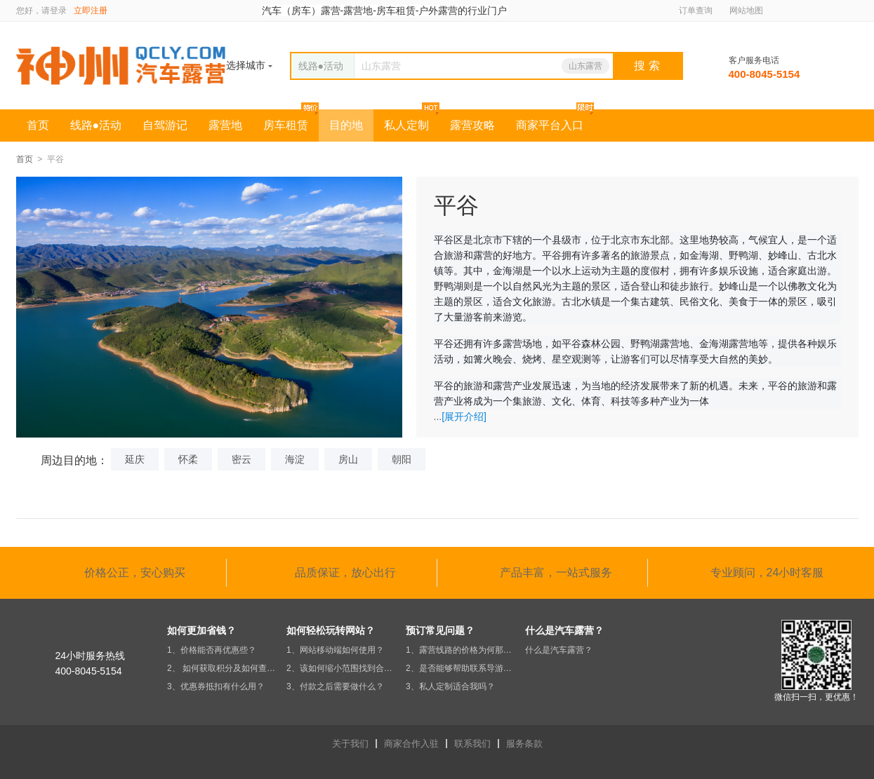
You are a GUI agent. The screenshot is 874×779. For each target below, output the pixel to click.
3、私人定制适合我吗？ (450, 686)
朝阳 (401, 459)
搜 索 (646, 66)
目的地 (346, 125)
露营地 (225, 125)
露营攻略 (472, 125)
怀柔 (188, 459)
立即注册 (90, 10)
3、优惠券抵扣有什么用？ (216, 686)
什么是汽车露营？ (564, 630)
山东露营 (585, 66)
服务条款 (524, 743)
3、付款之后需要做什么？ (335, 686)
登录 (58, 10)
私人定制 (406, 125)
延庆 (135, 459)
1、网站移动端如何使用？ (335, 650)
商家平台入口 (549, 125)
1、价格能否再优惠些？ (211, 650)
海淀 (295, 459)
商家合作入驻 (411, 743)
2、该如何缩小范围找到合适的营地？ (342, 668)
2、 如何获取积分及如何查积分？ (223, 668)
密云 (241, 459)
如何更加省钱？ (201, 630)
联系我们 (472, 743)
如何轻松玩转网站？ (330, 630)
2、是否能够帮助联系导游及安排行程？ (462, 668)
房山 (348, 459)
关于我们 (350, 743)
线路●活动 (96, 125)
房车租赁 (285, 125)
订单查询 (696, 10)
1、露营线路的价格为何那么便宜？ (462, 650)
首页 (38, 125)
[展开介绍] (464, 416)
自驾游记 (165, 125)
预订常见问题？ (440, 630)
